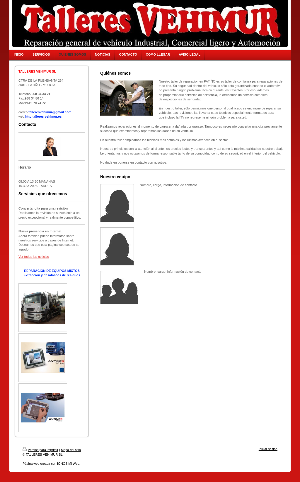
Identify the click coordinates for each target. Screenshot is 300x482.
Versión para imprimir (40, 450)
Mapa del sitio (71, 450)
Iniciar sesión (268, 449)
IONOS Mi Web (68, 463)
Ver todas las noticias (33, 256)
